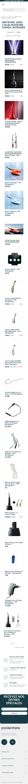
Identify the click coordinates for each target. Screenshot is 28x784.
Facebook (4, 742)
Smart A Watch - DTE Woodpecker (12, 270)
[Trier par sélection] (11, 32)
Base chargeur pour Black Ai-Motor (14, 543)
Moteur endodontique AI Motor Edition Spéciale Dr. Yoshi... (14, 91)
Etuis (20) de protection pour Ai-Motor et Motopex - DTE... (12, 632)
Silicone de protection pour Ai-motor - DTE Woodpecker (12, 483)
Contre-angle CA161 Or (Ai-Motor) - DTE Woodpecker (13, 299)
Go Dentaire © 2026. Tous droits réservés (12, 782)
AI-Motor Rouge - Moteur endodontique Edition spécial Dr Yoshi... (14, 123)
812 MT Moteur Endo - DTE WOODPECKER (12, 241)
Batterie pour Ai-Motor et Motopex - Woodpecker (14, 572)
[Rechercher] (14, 10)
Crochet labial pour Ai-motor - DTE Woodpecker (14, 393)
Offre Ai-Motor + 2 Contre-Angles (11, 513)
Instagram (12, 742)
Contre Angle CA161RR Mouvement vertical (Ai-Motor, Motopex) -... (13, 362)
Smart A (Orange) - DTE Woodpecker (13, 183)
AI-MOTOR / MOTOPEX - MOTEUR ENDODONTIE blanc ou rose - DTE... (13, 153)
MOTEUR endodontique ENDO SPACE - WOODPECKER (13, 60)
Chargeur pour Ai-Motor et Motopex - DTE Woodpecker (13, 601)
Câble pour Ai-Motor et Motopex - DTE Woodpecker (13, 453)
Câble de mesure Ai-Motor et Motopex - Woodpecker (12, 422)
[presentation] (13, 719)
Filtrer (18, 32)
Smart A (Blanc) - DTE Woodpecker (12, 212)
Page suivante (19, 647)
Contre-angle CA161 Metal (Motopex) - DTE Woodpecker (13, 331)
